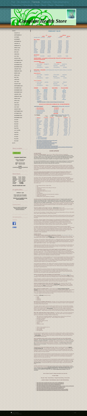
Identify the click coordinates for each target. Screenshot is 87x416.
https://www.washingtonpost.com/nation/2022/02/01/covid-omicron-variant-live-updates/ (52, 389)
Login (75, 412)
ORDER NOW (17, 153)
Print (13, 412)
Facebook (15, 219)
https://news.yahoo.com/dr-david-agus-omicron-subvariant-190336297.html (50, 388)
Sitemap (17, 412)
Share (14, 227)
